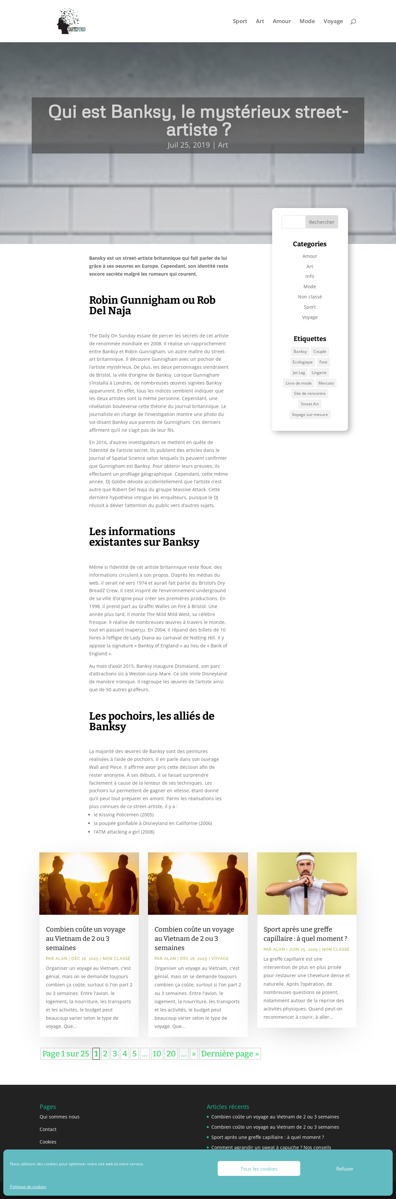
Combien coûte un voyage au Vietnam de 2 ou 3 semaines (86, 938)
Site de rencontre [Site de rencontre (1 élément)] (310, 393)
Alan (61, 958)
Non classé (310, 296)
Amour (282, 22)
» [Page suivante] (194, 1053)
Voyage (333, 22)
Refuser (344, 1168)
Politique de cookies (28, 1186)
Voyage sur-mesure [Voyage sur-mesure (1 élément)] (310, 414)
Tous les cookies (258, 1168)
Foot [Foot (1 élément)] (323, 362)
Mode (307, 22)
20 (171, 1053)
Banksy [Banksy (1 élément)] (300, 351)
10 (157, 1053)
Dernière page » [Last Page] (230, 1053)
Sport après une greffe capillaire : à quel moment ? (267, 1137)
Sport (240, 22)
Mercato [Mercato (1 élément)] (326, 383)
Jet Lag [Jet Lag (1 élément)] (299, 372)
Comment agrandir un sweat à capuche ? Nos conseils (271, 1147)
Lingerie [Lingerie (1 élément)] (319, 372)
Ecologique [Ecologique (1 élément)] (303, 362)
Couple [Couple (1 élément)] (319, 351)
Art (260, 22)
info (310, 276)
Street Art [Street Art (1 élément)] (310, 404)
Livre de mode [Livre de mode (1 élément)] (299, 383)
